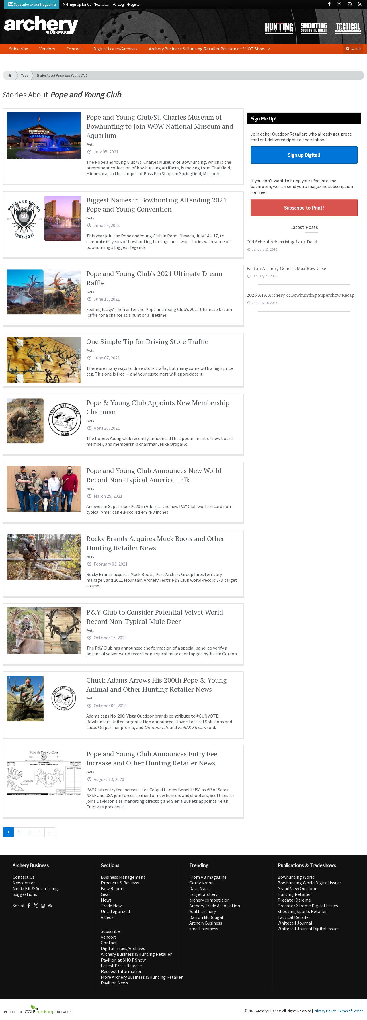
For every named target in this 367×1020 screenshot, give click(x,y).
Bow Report (112, 888)
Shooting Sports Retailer (302, 911)
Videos (107, 917)
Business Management (123, 877)
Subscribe (18, 49)
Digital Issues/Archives (115, 49)
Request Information (121, 971)
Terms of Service (350, 1011)
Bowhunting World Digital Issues (310, 883)
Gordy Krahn (201, 883)
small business (203, 928)
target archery (203, 894)
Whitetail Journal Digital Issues (308, 928)
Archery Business (205, 923)
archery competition (209, 900)
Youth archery (202, 911)
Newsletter (24, 883)
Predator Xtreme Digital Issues (308, 905)
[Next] (40, 832)
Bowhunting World (296, 877)
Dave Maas (199, 888)
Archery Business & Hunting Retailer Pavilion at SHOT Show (207, 49)
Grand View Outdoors (298, 888)
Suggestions (25, 894)
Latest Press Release (121, 965)
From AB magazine (208, 877)
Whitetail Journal (295, 923)
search (353, 48)
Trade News (112, 905)
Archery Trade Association (214, 905)
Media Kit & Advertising (35, 888)
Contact (74, 49)
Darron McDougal (206, 917)
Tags (24, 75)
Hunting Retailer (294, 894)
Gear (105, 894)
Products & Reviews (120, 883)
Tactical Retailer (294, 917)
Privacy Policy (325, 1011)
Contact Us (23, 877)
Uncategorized (115, 911)
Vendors (47, 49)
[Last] (49, 832)
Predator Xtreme (294, 900)
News (106, 900)
